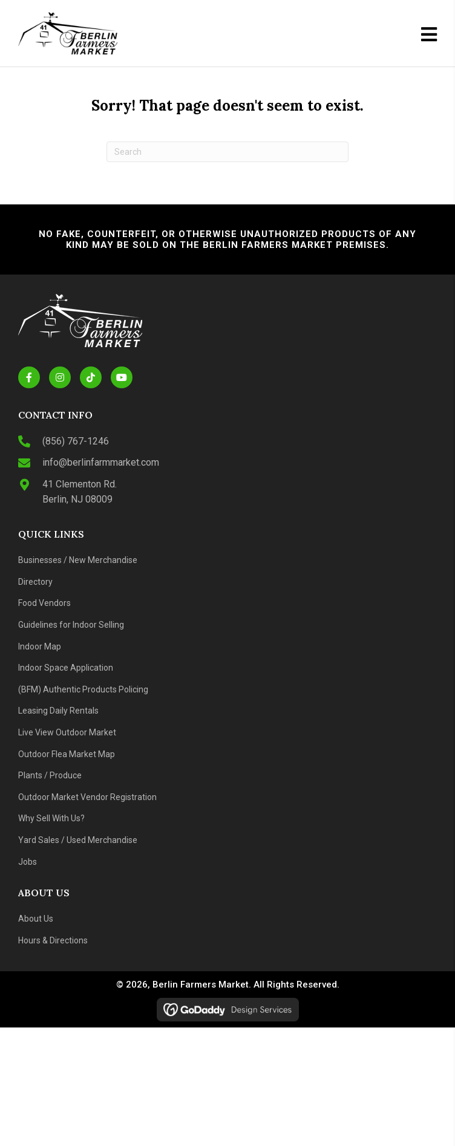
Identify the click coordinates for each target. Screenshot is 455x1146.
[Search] (227, 152)
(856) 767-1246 (75, 441)
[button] (29, 377)
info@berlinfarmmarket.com (100, 462)
